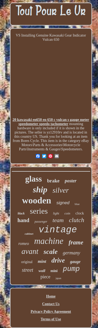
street (27, 270)
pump (71, 269)
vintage (57, 230)
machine (49, 241)
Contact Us (51, 304)
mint (42, 261)
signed (63, 202)
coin (67, 213)
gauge (75, 261)
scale (50, 251)
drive (58, 260)
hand (24, 220)
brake (53, 180)
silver (61, 190)
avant (29, 251)
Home (51, 296)
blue (77, 204)
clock (80, 213)
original (27, 262)
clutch (76, 220)
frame (75, 242)
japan (58, 278)
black (21, 213)
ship (40, 189)
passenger (40, 221)
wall (41, 271)
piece (45, 276)
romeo (23, 243)
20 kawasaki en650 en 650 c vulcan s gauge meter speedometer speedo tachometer (51, 122)
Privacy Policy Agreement (51, 312)
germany (71, 252)
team (58, 220)
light (56, 213)
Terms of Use (51, 319)
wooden (36, 200)
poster (71, 180)
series (39, 211)
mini (53, 271)
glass (33, 178)
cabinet (29, 233)
